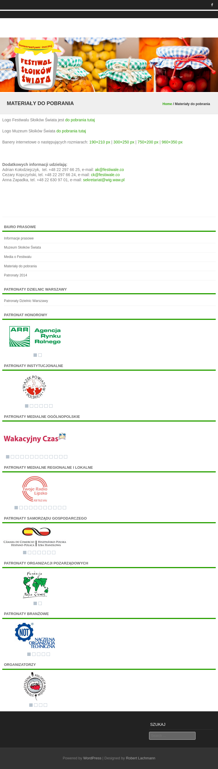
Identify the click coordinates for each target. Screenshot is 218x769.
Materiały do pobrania (20, 266)
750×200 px (148, 142)
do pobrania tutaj (80, 120)
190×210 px (99, 142)
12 (60, 457)
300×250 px (124, 142)
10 (51, 457)
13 (65, 457)
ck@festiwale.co (105, 174)
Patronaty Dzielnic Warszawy (26, 301)
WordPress (92, 758)
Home (167, 104)
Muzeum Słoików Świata (22, 247)
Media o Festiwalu (18, 257)
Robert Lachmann (140, 758)
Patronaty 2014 (15, 275)
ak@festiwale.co (109, 169)
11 (56, 457)
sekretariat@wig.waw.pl (104, 180)
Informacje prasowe (19, 238)
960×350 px (172, 142)
